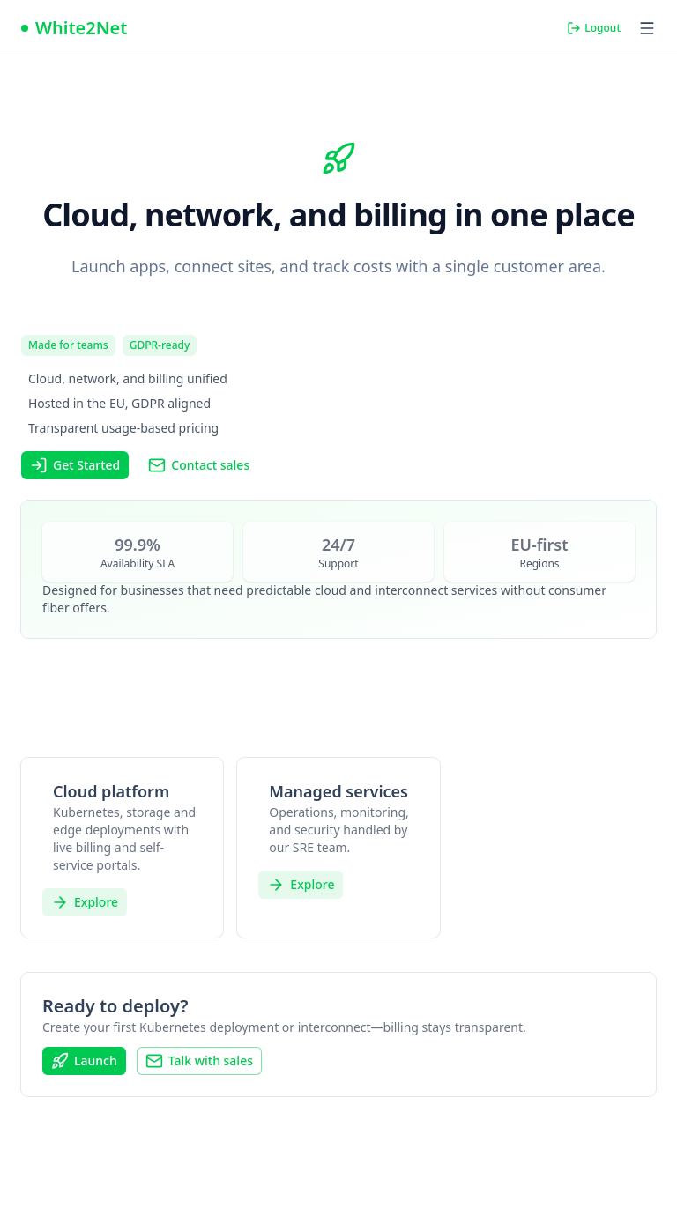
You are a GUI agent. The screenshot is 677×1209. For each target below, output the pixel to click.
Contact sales (198, 465)
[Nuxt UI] (74, 28)
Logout (594, 27)
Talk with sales (199, 1061)
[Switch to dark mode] (538, 28)
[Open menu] (647, 28)
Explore (84, 902)
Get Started (75, 465)
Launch (84, 1061)
